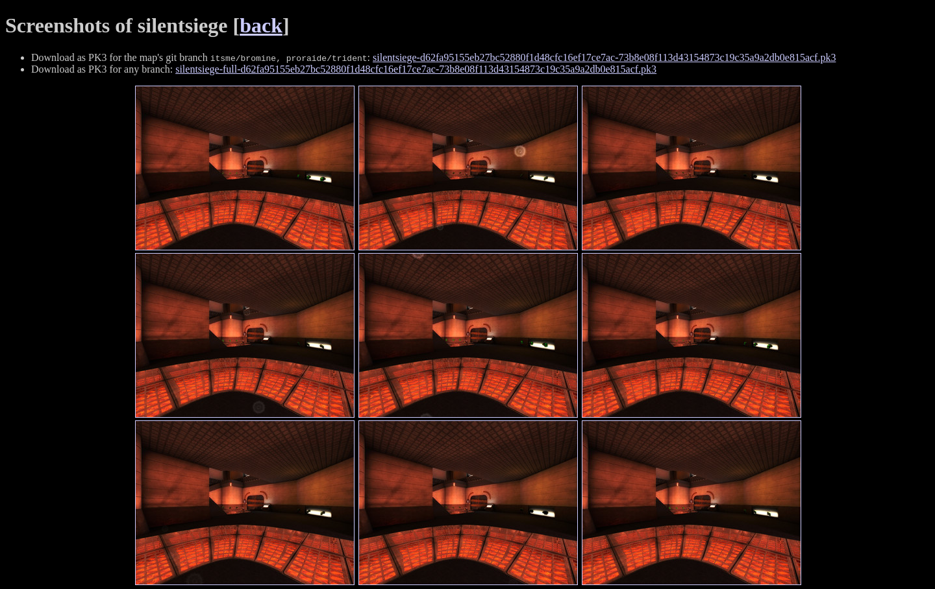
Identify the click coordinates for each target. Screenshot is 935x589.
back (261, 25)
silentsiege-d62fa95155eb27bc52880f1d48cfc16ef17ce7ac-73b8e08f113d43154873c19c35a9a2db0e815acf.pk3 (604, 57)
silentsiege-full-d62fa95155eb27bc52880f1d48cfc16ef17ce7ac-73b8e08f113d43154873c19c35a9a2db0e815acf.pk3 (415, 69)
